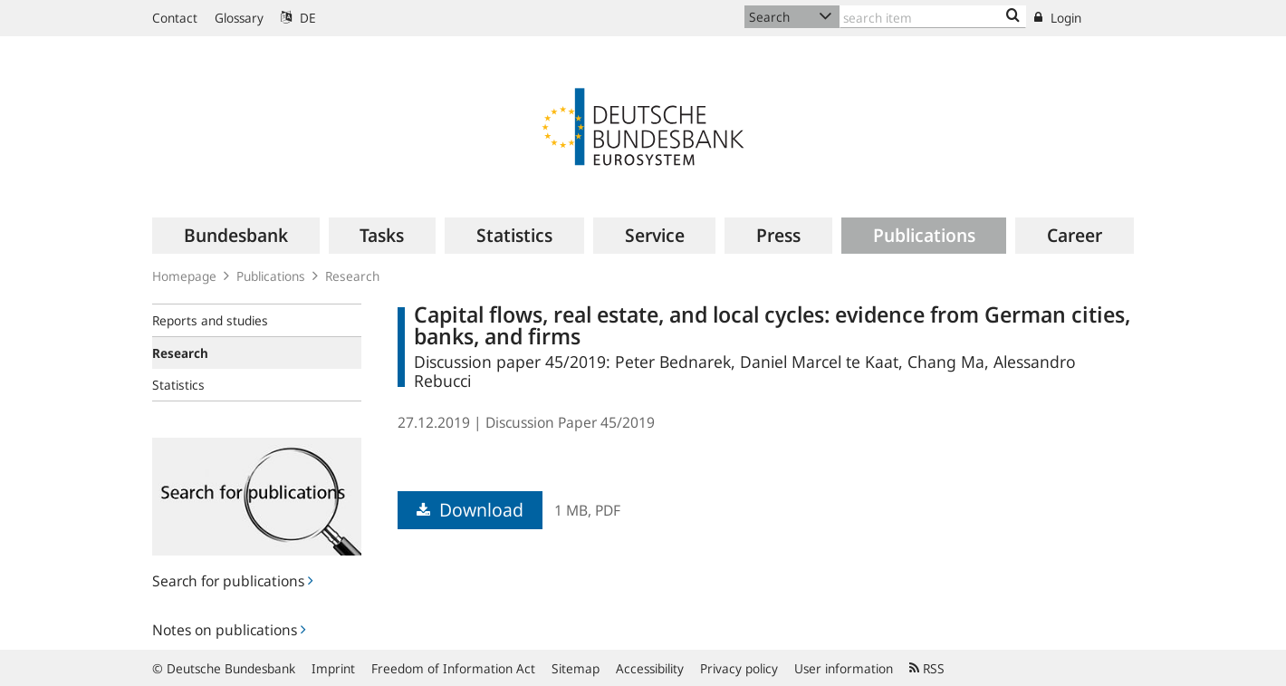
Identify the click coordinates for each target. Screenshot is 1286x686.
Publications (270, 276)
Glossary (239, 17)
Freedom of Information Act (453, 668)
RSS (927, 668)
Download (470, 510)
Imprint (333, 668)
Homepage (184, 276)
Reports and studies (210, 320)
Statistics (178, 384)
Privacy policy (739, 668)
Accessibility (650, 668)
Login (1057, 17)
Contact (174, 17)
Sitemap (576, 668)
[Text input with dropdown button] (933, 16)
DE (298, 17)
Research (352, 276)
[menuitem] (236, 235)
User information (843, 668)
